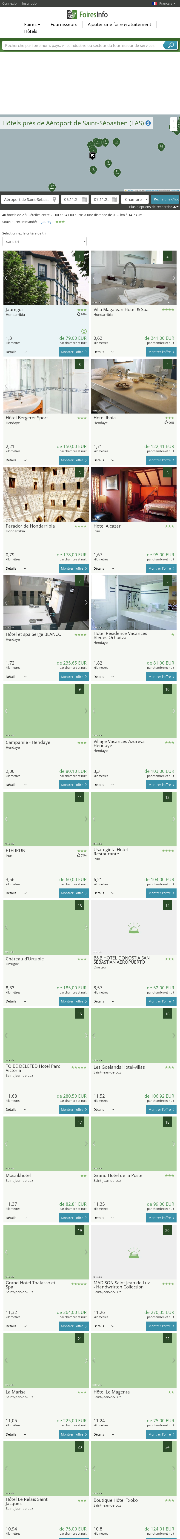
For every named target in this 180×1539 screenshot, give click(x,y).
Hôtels (30, 31)
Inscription (30, 3)
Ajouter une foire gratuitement (119, 24)
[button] (90, 153)
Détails (16, 352)
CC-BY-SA (175, 190)
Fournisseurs (64, 24)
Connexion (10, 3)
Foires (32, 24)
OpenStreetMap (152, 190)
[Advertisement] (90, 80)
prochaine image (86, 278)
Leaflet (129, 190)
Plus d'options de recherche (150, 207)
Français (167, 3)
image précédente (6, 278)
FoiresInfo (90, 14)
